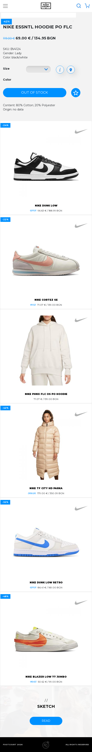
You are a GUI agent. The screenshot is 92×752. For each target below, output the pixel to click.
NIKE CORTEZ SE (46, 299)
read (46, 721)
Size (6, 68)
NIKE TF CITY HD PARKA (46, 488)
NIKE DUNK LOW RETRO (46, 582)
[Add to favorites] (75, 92)
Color (7, 79)
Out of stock (34, 92)
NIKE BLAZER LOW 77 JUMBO (46, 676)
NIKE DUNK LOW (46, 205)
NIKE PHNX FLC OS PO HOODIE (46, 394)
